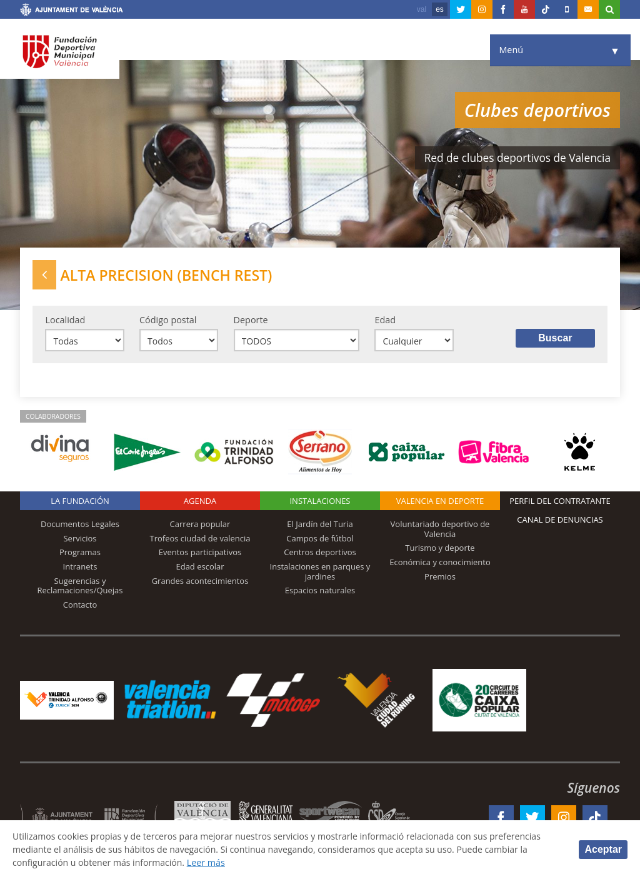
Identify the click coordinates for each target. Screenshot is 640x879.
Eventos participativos (200, 553)
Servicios (79, 539)
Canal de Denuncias (560, 520)
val (421, 9)
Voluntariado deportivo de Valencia (440, 530)
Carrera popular (200, 525)
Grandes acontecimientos (200, 581)
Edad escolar (200, 567)
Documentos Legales (80, 525)
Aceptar (603, 849)
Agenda (200, 502)
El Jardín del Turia (319, 525)
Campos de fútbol (319, 539)
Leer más (210, 862)
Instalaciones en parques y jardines (320, 572)
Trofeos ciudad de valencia (200, 539)
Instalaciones (319, 502)
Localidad (65, 320)
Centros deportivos (320, 553)
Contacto (80, 605)
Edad (385, 320)
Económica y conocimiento (440, 563)
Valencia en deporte (440, 502)
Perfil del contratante (559, 502)
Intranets (80, 567)
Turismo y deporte (439, 549)
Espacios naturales (320, 591)
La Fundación (80, 502)
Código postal (167, 320)
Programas (80, 553)
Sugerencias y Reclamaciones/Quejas (80, 586)
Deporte (251, 320)
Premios (440, 577)
